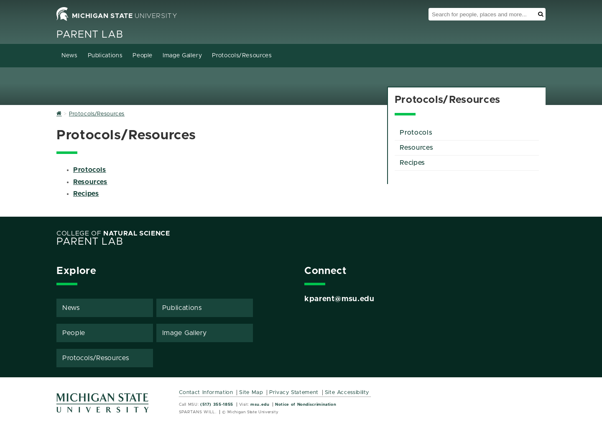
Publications (105, 56)
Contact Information (206, 392)
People (143, 56)
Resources (90, 182)
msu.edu (259, 404)
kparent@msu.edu (339, 299)
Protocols (89, 169)
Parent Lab (89, 35)
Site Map (251, 392)
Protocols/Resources (242, 56)
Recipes (86, 193)
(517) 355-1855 (216, 404)
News (69, 56)
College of (113, 233)
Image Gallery (182, 56)
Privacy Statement (294, 392)
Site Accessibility (347, 392)
